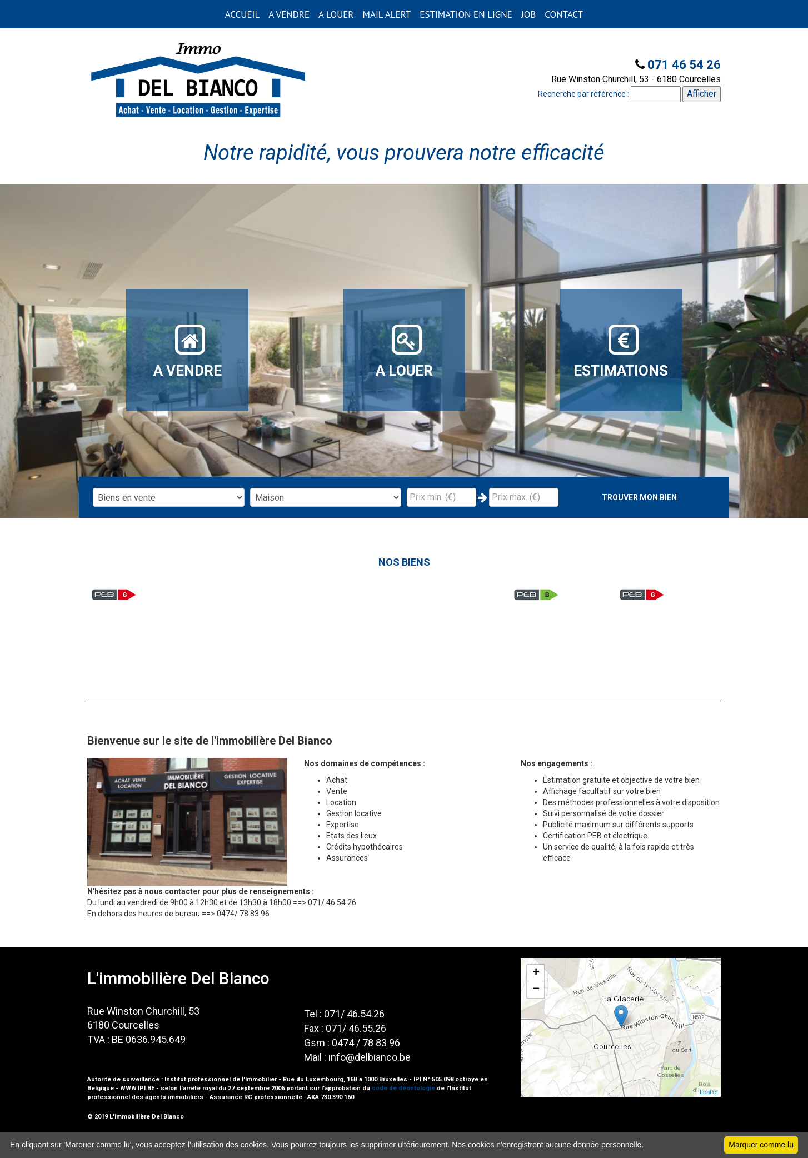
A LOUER (335, 14)
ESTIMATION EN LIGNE (466, 14)
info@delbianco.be (369, 1057)
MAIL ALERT (387, 14)
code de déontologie (403, 1088)
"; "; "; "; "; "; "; (326, 497)
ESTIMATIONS (620, 350)
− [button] (536, 989)
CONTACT (564, 14)
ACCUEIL (242, 14)
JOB (528, 14)
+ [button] (536, 973)
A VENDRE (289, 14)
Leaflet (709, 1092)
